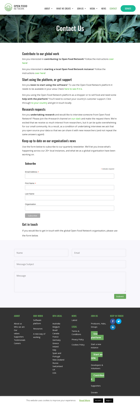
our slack (76, 118)
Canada (55, 333)
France (55, 336)
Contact (113, 9)
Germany (56, 340)
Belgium (56, 327)
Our (15, 330)
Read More (84, 400)
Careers (17, 343)
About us (18, 323)
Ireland (55, 346)
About (47, 9)
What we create (63, 9)
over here (40, 73)
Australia (56, 323)
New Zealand (58, 359)
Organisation (30, 204)
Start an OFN (97, 356)
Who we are (19, 327)
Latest (74, 320)
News (103, 9)
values (17, 333)
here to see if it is (73, 88)
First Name (30, 183)
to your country (39, 102)
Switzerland (57, 366)
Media (92, 9)
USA (54, 373)
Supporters (19, 336)
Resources (38, 328)
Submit (120, 296)
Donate (128, 8)
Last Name (29, 194)
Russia (55, 363)
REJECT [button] (109, 400)
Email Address (32, 172)
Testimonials (19, 340)
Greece (55, 343)
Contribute (97, 377)
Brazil (54, 330)
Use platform (96, 335)
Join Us (80, 9)
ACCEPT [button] (98, 400)
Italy (54, 350)
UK (53, 369)
